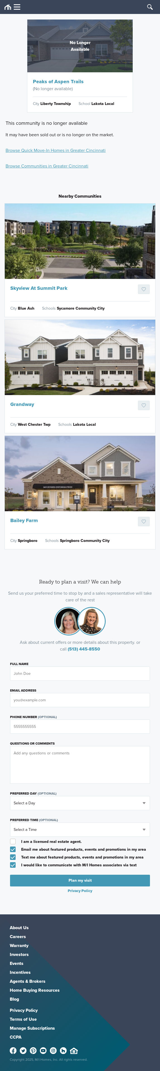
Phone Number (33, 716)
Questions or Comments (32, 743)
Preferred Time (34, 820)
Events (16, 963)
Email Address (23, 690)
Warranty (19, 945)
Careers (18, 936)
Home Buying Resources (35, 990)
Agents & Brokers (27, 981)
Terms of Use (23, 1019)
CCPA (15, 1037)
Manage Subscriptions (32, 1028)
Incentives (20, 972)
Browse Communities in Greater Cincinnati (47, 166)
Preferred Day (33, 793)
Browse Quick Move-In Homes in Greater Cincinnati (56, 150)
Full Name (19, 663)
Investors (19, 954)
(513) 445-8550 (84, 649)
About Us (19, 927)
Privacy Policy (80, 890)
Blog (14, 999)
